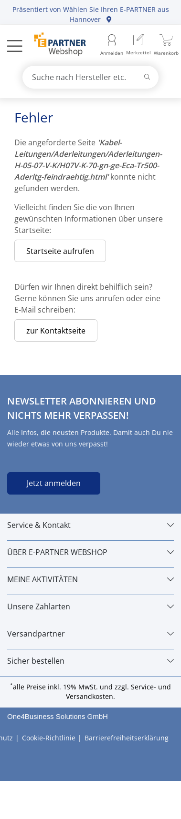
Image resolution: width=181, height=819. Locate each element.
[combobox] (90, 77)
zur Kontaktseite (55, 330)
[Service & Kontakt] (90, 525)
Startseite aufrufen (60, 251)
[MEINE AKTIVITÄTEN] (90, 579)
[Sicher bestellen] (90, 660)
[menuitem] (138, 45)
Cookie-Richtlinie (48, 737)
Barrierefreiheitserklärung (127, 737)
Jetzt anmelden (54, 483)
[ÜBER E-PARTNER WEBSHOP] (90, 552)
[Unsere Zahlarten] (90, 606)
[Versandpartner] (90, 633)
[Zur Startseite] (54, 45)
